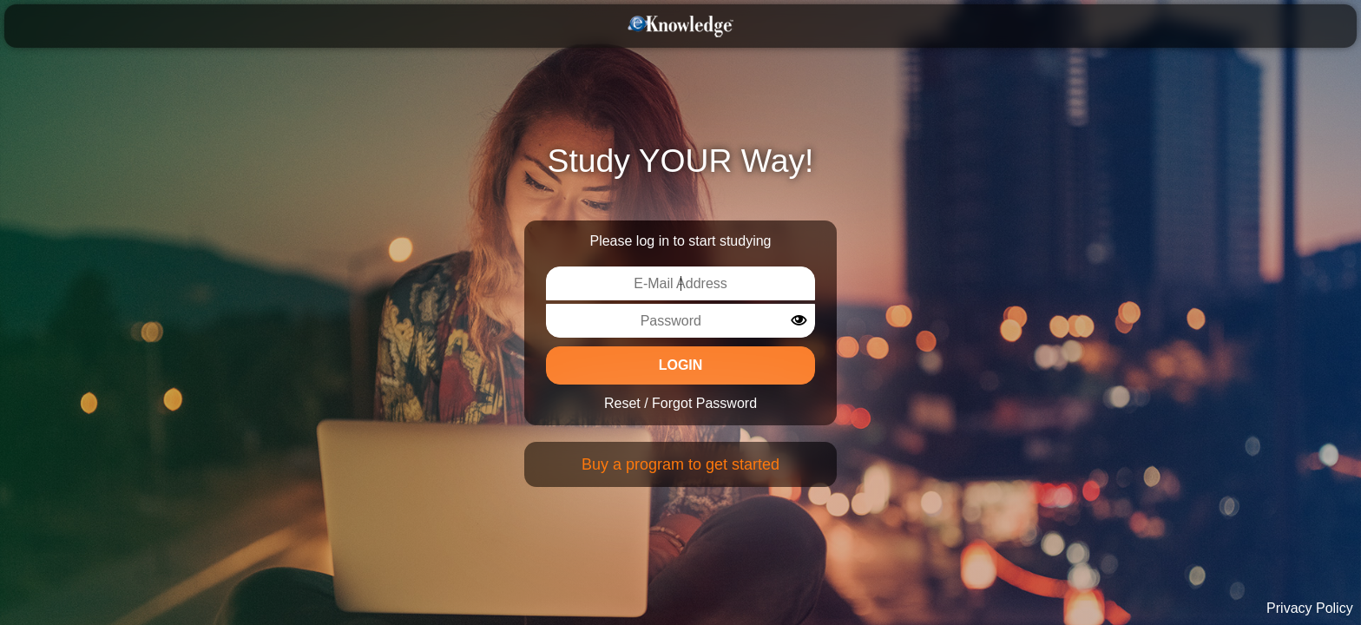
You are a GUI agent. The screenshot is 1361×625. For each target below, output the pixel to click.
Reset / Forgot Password (680, 403)
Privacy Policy (1309, 608)
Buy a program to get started (680, 464)
